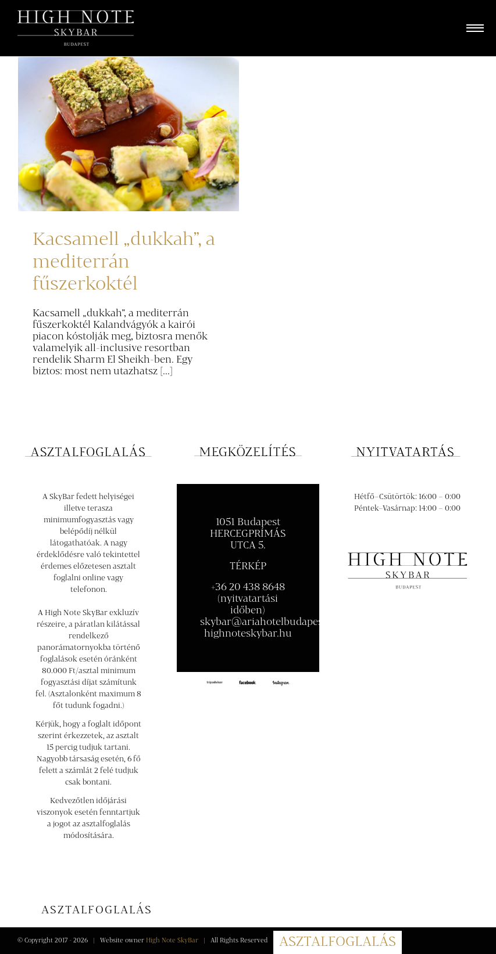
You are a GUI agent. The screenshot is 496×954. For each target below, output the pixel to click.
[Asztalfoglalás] (96, 910)
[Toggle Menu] (472, 28)
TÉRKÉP (248, 566)
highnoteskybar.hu (248, 633)
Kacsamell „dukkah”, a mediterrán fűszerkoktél (124, 262)
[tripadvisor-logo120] (214, 684)
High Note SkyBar (172, 941)
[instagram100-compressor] (281, 684)
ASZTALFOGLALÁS (337, 942)
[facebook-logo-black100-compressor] (247, 683)
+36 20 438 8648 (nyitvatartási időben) (248, 599)
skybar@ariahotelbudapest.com (274, 622)
